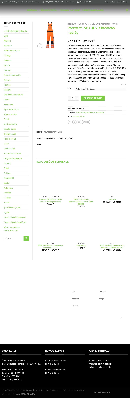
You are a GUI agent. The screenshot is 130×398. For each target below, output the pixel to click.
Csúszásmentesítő (12, 75)
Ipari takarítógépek (12, 207)
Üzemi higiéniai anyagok (15, 217)
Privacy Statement (76, 390)
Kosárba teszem (93, 98)
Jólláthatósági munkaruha (15, 31)
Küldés (96, 327)
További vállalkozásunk (93, 10)
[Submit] (26, 238)
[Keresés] (127, 10)
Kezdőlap (72, 24)
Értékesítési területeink (37, 390)
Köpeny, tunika (10, 114)
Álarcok (7, 41)
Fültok (6, 119)
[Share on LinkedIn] (88, 122)
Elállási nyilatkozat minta (100, 367)
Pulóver (7, 173)
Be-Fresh (112, 199)
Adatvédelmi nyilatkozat (99, 360)
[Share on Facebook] (70, 122)
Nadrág (7, 70)
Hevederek (8, 104)
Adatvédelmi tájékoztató (13, 390)
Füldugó (7, 55)
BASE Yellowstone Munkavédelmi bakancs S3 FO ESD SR (81, 201)
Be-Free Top (81, 246)
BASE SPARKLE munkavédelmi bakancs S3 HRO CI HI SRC (112, 246)
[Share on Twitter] (74, 122)
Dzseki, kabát (10, 129)
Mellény (7, 90)
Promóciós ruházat (12, 153)
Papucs (7, 85)
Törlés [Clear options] (123, 85)
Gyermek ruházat (11, 109)
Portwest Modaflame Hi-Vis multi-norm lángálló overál (50, 200)
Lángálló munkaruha (13, 158)
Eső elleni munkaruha (13, 94)
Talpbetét (8, 45)
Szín (69, 89)
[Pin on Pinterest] (84, 122)
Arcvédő (7, 163)
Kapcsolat (75, 10)
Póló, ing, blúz (10, 139)
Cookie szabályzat (58, 390)
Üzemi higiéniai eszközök (15, 222)
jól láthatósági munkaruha (105, 24)
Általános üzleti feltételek (100, 364)
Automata (8, 188)
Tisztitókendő (10, 134)
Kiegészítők (9, 178)
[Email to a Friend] (79, 122)
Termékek (64, 10)
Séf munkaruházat (12, 50)
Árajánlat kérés (122, 2)
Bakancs (8, 60)
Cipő (6, 36)
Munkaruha (84, 24)
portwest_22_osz (79, 116)
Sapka (6, 183)
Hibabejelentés (109, 2)
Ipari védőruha (10, 124)
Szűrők (7, 65)
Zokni (6, 168)
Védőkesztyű (9, 148)
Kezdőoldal (33, 10)
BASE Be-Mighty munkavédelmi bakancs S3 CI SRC (50, 246)
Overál (7, 99)
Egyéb (6, 212)
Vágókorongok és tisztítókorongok (12, 229)
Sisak (6, 144)
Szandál (7, 80)
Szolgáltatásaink (50, 10)
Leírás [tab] (39, 132)
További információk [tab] (53, 132)
